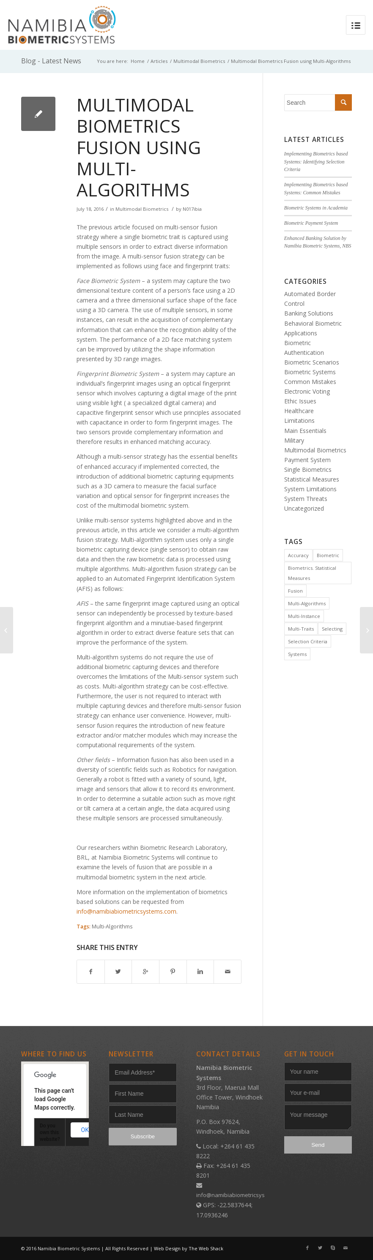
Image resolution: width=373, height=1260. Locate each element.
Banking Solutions (308, 313)
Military (294, 440)
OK (85, 1130)
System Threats (305, 499)
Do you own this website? (50, 1132)
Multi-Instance (304, 616)
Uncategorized (304, 508)
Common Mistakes (310, 382)
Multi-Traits (301, 629)
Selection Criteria (307, 641)
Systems (297, 654)
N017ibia (192, 209)
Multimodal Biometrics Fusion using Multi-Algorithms (139, 147)
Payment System (307, 460)
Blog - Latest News (51, 60)
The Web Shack (206, 1248)
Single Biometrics (308, 469)
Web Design (167, 1248)
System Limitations (310, 489)
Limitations (299, 420)
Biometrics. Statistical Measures (312, 573)
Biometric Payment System (311, 223)
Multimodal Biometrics (199, 61)
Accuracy (298, 555)
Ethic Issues (300, 401)
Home (138, 61)
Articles (159, 61)
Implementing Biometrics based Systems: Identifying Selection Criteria (316, 162)
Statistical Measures (311, 479)
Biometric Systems (310, 372)
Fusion (295, 591)
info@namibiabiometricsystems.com (126, 911)
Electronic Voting (307, 391)
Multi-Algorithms (112, 926)
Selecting (332, 629)
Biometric (328, 555)
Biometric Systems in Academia (316, 208)
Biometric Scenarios (311, 362)
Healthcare (299, 411)
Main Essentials (305, 431)
